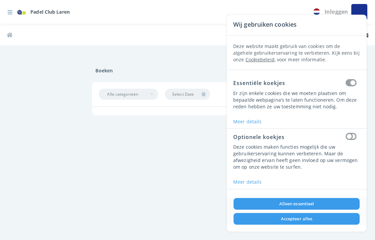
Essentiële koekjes (296, 83)
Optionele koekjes (296, 137)
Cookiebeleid (260, 59)
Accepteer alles (297, 219)
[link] (43, 12)
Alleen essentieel (296, 204)
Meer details (247, 121)
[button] (10, 12)
